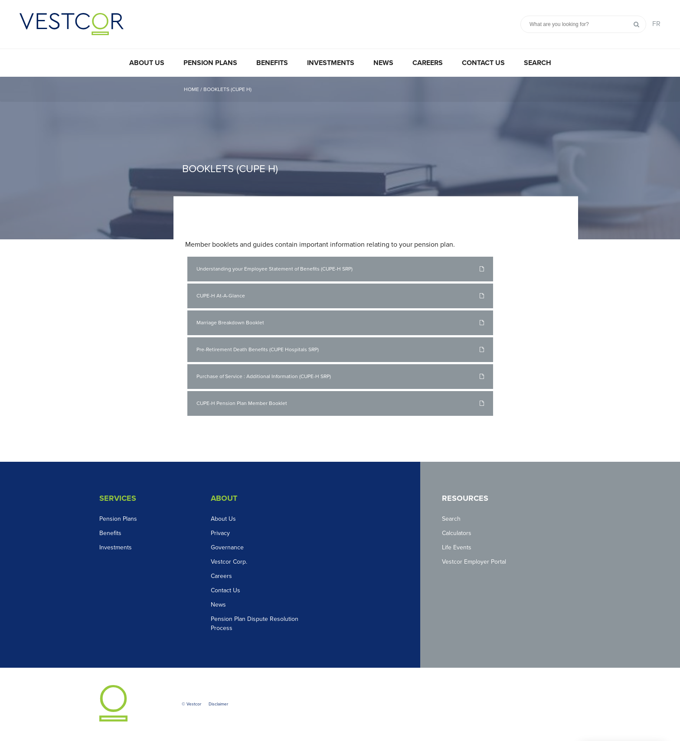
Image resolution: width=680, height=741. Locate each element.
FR (656, 24)
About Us (146, 63)
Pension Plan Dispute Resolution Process (254, 623)
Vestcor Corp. (229, 561)
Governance (227, 547)
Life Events (456, 547)
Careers (427, 63)
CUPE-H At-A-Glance (220, 296)
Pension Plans (210, 63)
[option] (340, 158)
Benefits (272, 63)
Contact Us (483, 63)
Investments (330, 63)
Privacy (220, 533)
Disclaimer (218, 704)
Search (537, 63)
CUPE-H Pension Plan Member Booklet (241, 403)
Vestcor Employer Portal (474, 561)
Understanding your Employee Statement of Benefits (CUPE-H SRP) (274, 269)
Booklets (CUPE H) (227, 89)
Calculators (456, 533)
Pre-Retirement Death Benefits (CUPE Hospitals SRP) (257, 349)
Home (191, 89)
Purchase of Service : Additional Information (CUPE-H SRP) (263, 376)
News (383, 63)
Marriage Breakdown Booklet (230, 323)
